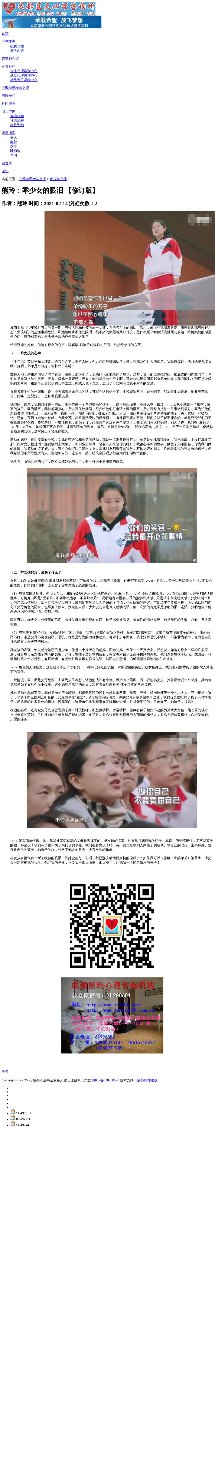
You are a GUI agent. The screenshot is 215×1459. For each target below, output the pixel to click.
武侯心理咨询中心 (24, 75)
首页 (5, 34)
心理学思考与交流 (15, 88)
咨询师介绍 (10, 58)
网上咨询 (8, 111)
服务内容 (17, 51)
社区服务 (8, 103)
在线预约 (17, 125)
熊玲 (13, 142)
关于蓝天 (8, 42)
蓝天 (13, 137)
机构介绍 (17, 46)
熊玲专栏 (8, 96)
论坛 (5, 171)
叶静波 (15, 151)
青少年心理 (58, 179)
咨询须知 (17, 116)
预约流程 (17, 120)
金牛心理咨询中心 (24, 71)
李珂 (13, 155)
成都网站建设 (147, 1080)
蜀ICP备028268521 (105, 1080)
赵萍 (13, 146)
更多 (5, 1071)
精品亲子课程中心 (24, 80)
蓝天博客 (8, 133)
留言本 (7, 163)
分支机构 (8, 66)
